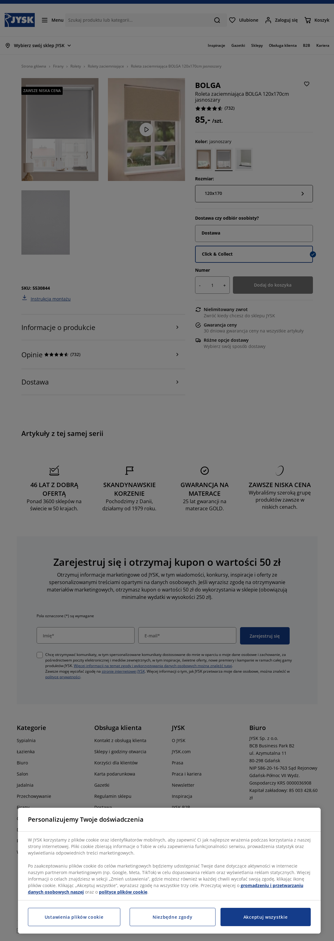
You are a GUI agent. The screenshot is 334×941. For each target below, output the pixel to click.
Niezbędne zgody (173, 917)
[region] (169, 871)
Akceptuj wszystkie (265, 917)
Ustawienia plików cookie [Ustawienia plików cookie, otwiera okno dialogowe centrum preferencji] (74, 917)
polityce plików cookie (123, 892)
